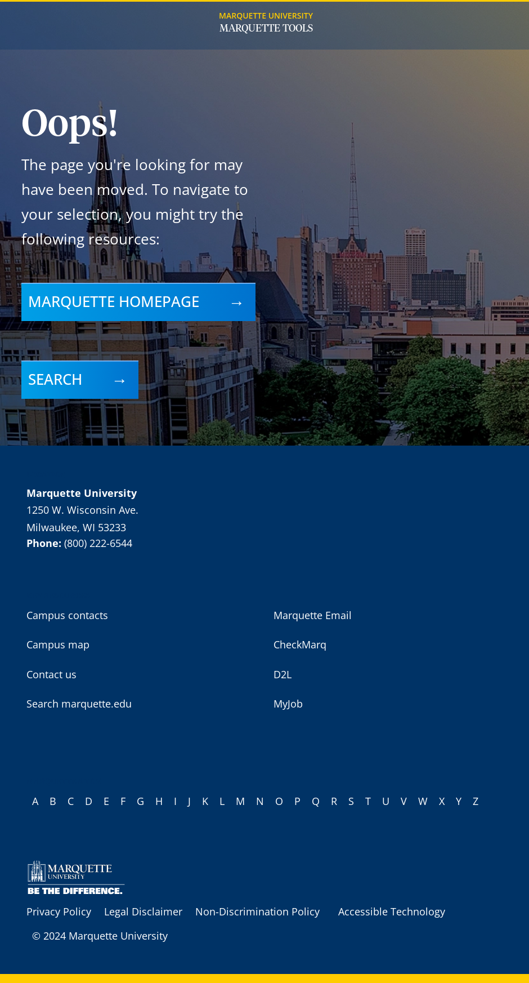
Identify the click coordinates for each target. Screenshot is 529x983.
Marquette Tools (266, 29)
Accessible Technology (391, 911)
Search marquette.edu (79, 703)
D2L (283, 674)
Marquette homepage (113, 301)
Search (55, 379)
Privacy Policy (58, 911)
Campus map (57, 644)
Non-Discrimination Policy (257, 911)
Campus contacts (67, 615)
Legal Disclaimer (143, 911)
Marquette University (266, 15)
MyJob (288, 703)
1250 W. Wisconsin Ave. (82, 510)
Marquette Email (313, 615)
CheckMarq (300, 644)
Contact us (51, 674)
